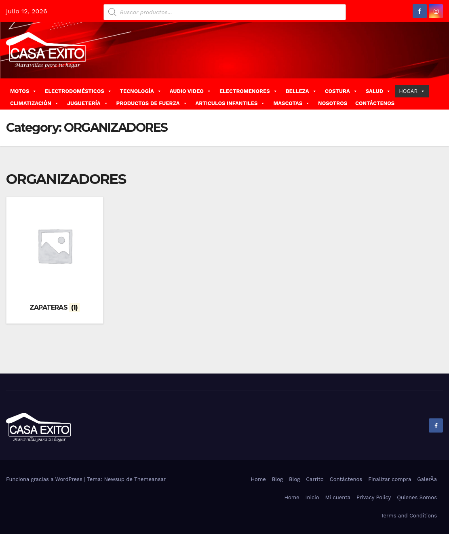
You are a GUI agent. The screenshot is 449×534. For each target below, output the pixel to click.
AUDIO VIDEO (190, 91)
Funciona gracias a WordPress (45, 478)
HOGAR (412, 91)
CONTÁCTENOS (374, 103)
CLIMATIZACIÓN (34, 103)
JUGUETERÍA (87, 103)
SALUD (378, 91)
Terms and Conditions (409, 515)
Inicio (312, 497)
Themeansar (150, 478)
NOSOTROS (332, 103)
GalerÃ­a (427, 478)
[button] (440, 93)
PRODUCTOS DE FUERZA (152, 103)
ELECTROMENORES (248, 91)
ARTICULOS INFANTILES (231, 103)
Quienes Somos (417, 497)
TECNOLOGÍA (141, 91)
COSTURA (341, 91)
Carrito (315, 478)
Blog (277, 478)
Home (258, 478)
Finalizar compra (389, 478)
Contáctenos (346, 478)
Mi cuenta (337, 497)
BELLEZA (301, 91)
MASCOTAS (291, 103)
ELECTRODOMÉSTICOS (78, 91)
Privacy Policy (373, 497)
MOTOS (23, 91)
